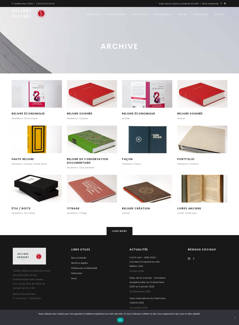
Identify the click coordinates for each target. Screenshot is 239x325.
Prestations (17, 118)
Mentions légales (79, 263)
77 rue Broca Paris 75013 (22, 3)
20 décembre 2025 (140, 291)
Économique (31, 118)
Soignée (84, 118)
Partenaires (76, 273)
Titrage (83, 213)
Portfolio (194, 163)
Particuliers (191, 213)
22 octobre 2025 (138, 307)
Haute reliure (41, 163)
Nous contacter (78, 257)
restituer (126, 118)
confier (180, 213)
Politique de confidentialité (84, 268)
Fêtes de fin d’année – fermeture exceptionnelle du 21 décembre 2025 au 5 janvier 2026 (147, 282)
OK (120, 320)
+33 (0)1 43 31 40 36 (45, 3)
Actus (74, 278)
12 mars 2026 (136, 271)
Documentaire (87, 167)
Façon (138, 163)
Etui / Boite (30, 213)
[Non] (235, 317)
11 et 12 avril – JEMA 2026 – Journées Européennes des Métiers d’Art (144, 262)
